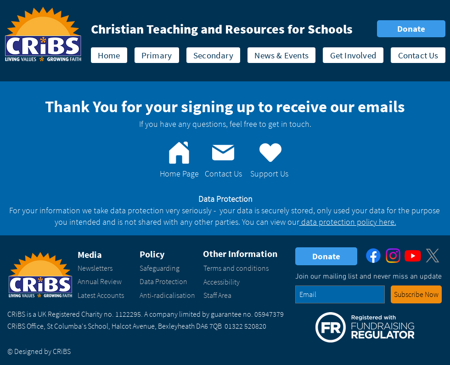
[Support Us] (270, 152)
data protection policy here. (347, 222)
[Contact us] (223, 152)
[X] (432, 255)
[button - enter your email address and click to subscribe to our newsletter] (416, 294)
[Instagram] (393, 255)
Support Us (269, 173)
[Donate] (411, 28)
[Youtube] (412, 255)
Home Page (179, 173)
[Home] (179, 152)
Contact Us (223, 173)
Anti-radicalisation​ (167, 295)
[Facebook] (373, 255)
